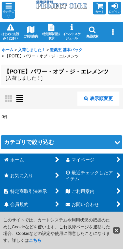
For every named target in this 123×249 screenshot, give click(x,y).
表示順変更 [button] (98, 98)
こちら (35, 240)
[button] (8, 10)
